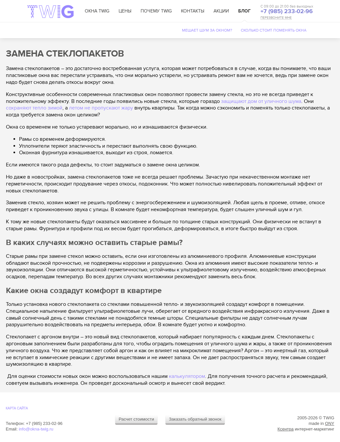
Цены (125, 11)
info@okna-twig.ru (36, 429)
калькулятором (187, 376)
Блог (244, 11)
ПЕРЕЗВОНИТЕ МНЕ (276, 18)
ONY (329, 423)
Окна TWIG (97, 11)
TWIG (50, 11)
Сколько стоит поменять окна (273, 30)
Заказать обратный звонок (195, 419)
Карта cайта (17, 408)
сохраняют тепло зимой (34, 108)
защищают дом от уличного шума (261, 101)
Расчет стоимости (136, 419)
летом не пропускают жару (101, 108)
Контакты (192, 11)
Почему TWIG (156, 11)
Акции (221, 11)
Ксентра (286, 429)
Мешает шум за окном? (207, 30)
